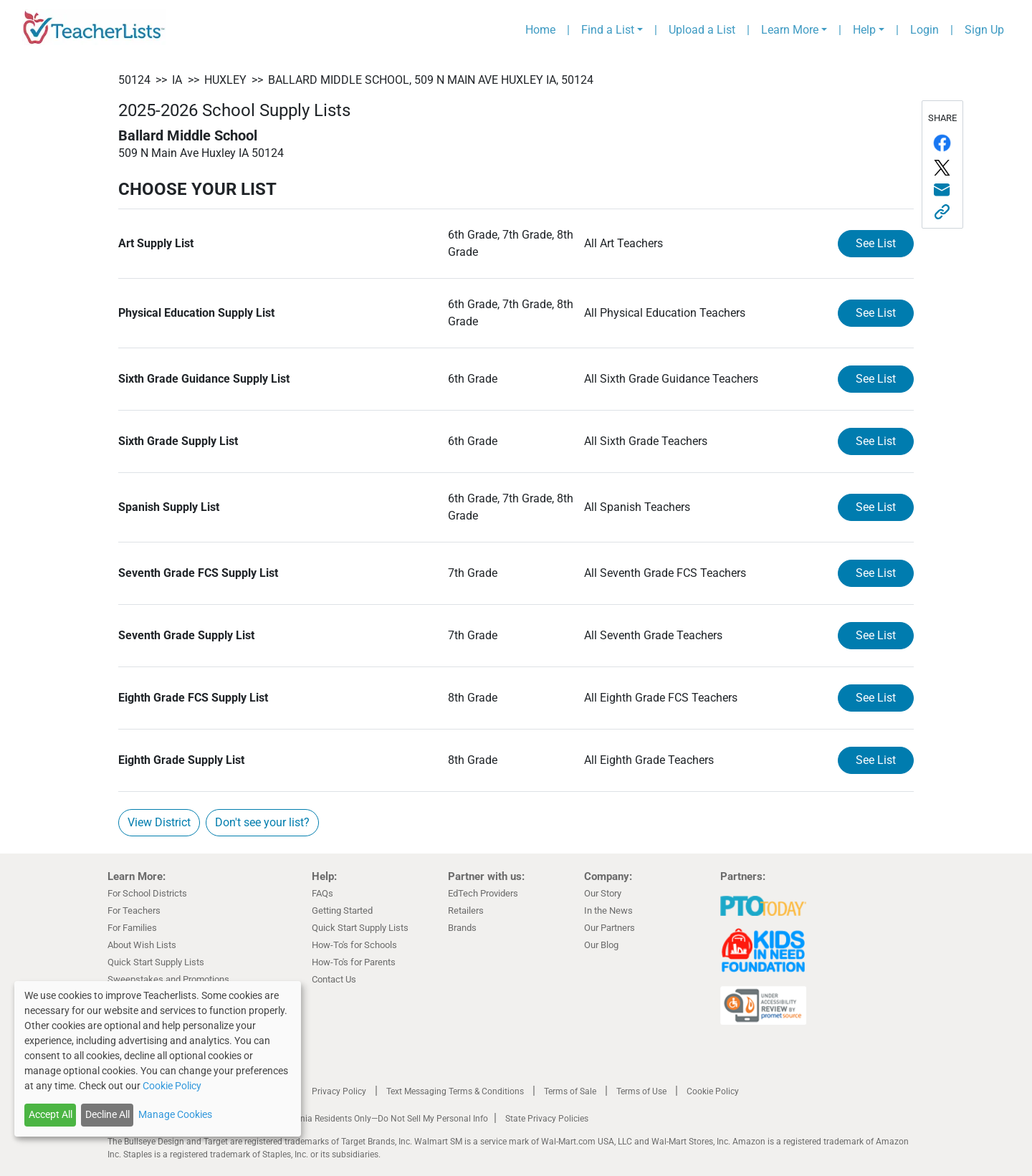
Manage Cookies (175, 1114)
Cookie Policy (713, 1091)
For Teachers (134, 910)
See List (876, 243)
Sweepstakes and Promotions (168, 979)
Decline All (107, 1114)
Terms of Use (641, 1091)
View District (159, 822)
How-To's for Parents (354, 962)
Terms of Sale (570, 1091)
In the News (608, 910)
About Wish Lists (142, 945)
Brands (462, 927)
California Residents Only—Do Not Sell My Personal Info (381, 1119)
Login (924, 30)
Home (540, 30)
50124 (134, 80)
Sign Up (984, 30)
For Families (132, 927)
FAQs (322, 893)
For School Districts (147, 893)
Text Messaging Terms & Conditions (455, 1091)
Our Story (602, 893)
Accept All (50, 1114)
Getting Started (342, 910)
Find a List (607, 30)
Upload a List (702, 30)
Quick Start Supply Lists (156, 962)
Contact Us (334, 979)
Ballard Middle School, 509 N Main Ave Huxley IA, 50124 (430, 80)
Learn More (789, 30)
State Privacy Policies (546, 1119)
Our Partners (609, 927)
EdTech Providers (483, 893)
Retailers (466, 910)
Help (864, 30)
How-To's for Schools (354, 945)
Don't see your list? (262, 822)
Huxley (225, 80)
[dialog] (157, 1059)
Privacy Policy (339, 1091)
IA (177, 80)
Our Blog (601, 945)
